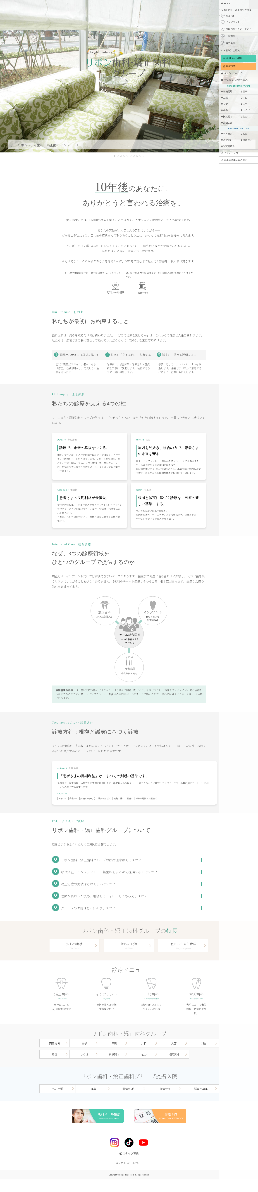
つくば (245, 110)
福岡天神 (226, 122)
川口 (244, 97)
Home (226, 3)
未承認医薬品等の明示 (234, 160)
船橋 (224, 110)
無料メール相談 (233, 58)
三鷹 (224, 97)
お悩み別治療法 (230, 50)
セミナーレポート (232, 153)
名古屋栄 (226, 133)
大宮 (224, 104)
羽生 (244, 104)
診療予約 (229, 66)
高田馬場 (226, 91)
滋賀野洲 (246, 140)
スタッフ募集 (129, 1153)
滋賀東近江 (228, 140)
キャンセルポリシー (233, 73)
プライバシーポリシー (129, 1162)
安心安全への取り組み (234, 80)
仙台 (244, 116)
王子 (244, 91)
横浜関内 (226, 116)
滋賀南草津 (228, 146)
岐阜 (244, 133)
